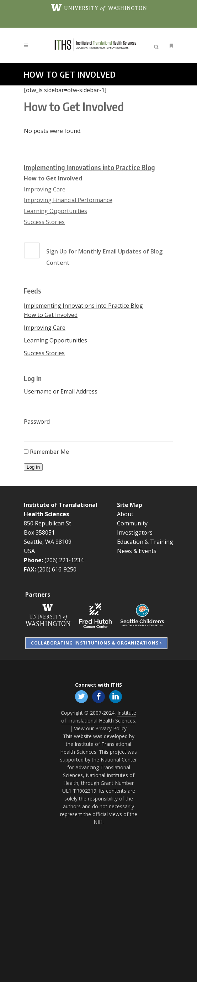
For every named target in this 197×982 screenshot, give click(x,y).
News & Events (136, 551)
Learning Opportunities (55, 211)
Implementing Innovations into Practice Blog (89, 167)
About (125, 514)
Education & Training (145, 542)
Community (132, 523)
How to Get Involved (53, 178)
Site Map (129, 505)
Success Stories (44, 222)
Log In (33, 467)
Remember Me (49, 452)
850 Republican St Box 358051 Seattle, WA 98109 (47, 532)
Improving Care (44, 189)
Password (37, 421)
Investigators (135, 532)
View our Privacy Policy (100, 728)
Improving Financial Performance (68, 200)
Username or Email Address (60, 391)
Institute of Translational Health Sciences (99, 716)
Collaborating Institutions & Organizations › (96, 643)
